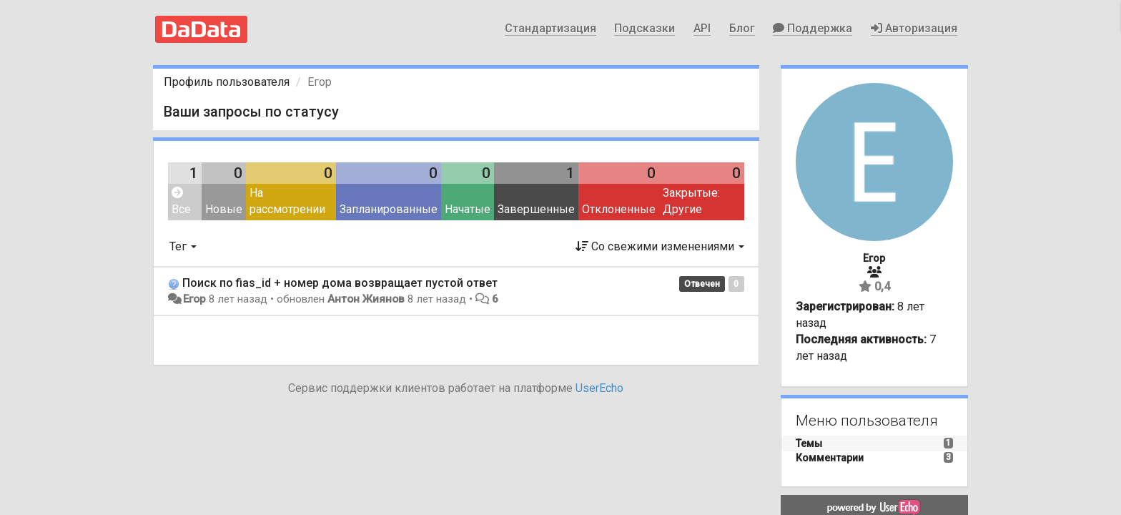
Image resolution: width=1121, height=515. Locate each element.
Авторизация (914, 28)
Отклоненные (619, 209)
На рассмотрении (287, 201)
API (702, 28)
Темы (809, 443)
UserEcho (599, 388)
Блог (742, 28)
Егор (194, 299)
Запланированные (389, 209)
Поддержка (812, 28)
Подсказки (644, 28)
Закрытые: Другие (691, 201)
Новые (223, 209)
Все (181, 201)
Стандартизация (550, 28)
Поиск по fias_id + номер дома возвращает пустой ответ (340, 283)
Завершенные (536, 209)
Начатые (467, 209)
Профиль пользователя (227, 82)
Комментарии (830, 458)
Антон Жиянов (366, 299)
